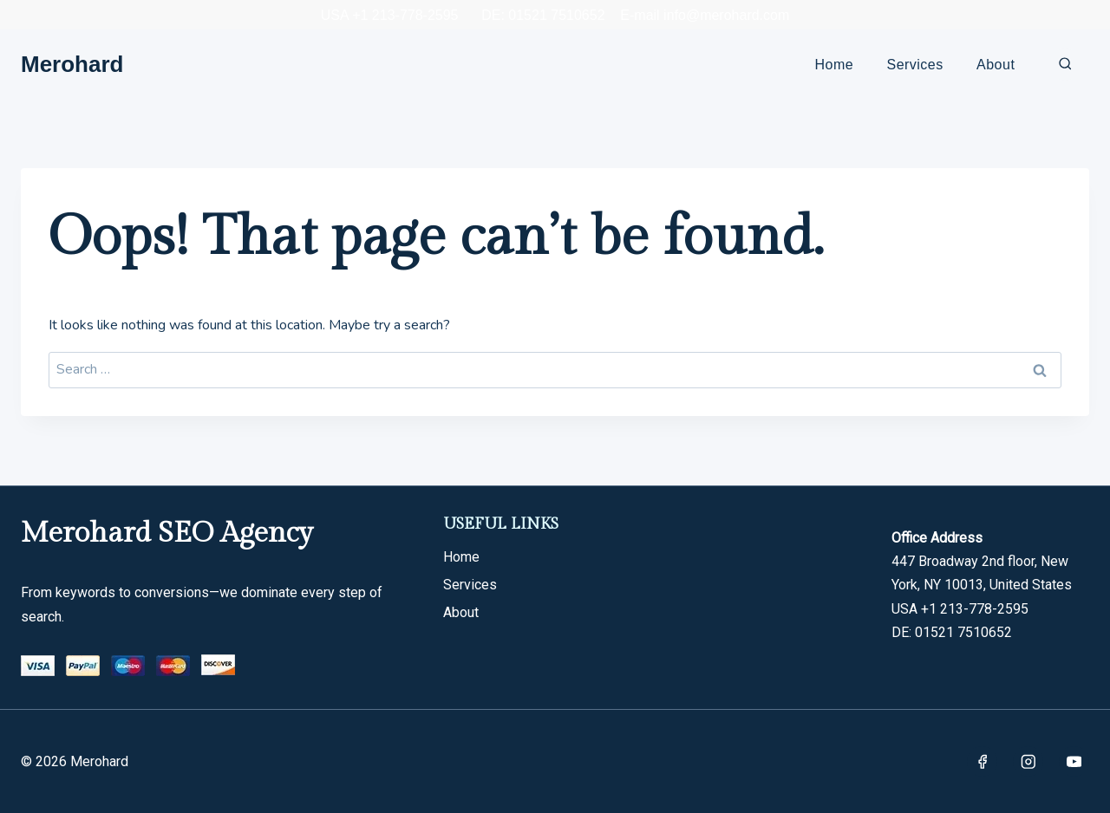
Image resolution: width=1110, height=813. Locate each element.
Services (915, 64)
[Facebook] (982, 761)
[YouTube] (1074, 761)
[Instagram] (1028, 761)
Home (834, 64)
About (995, 64)
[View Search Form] (1065, 65)
